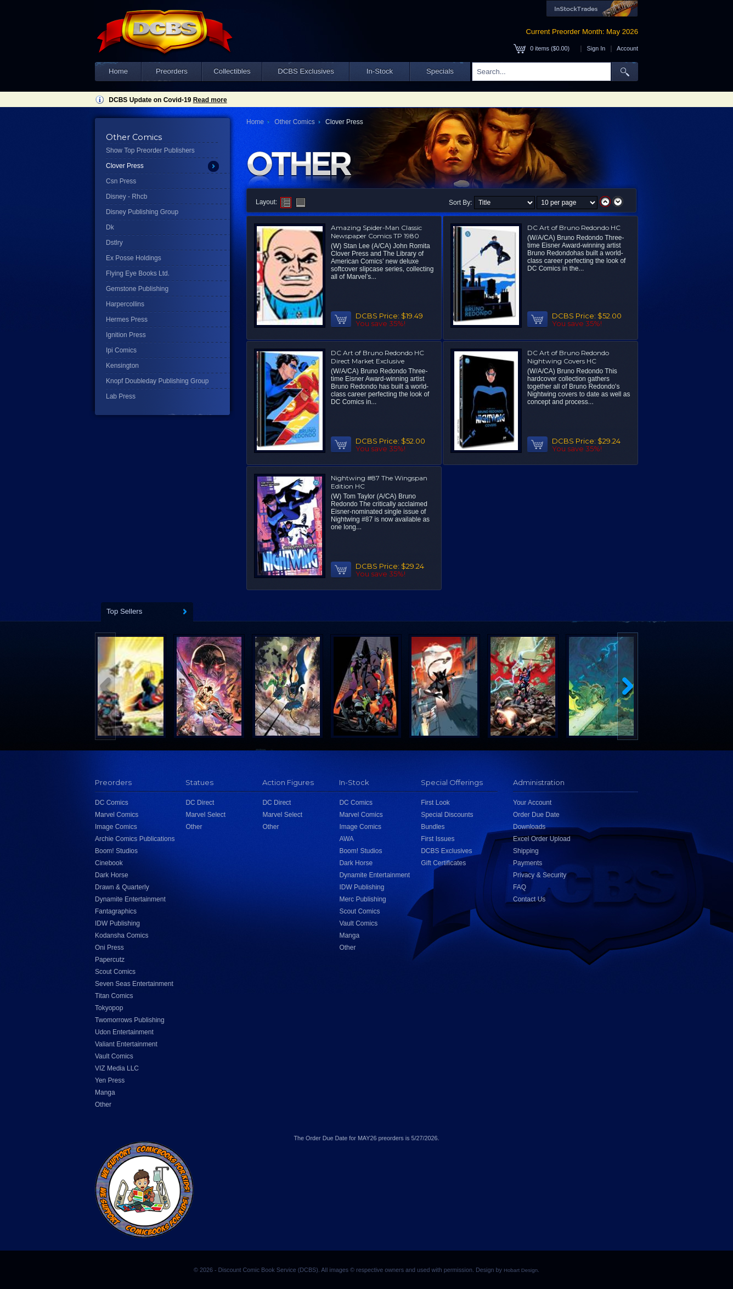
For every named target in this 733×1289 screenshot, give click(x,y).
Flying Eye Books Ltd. (138, 273)
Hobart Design (521, 1270)
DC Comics (111, 802)
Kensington (122, 365)
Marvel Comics (116, 815)
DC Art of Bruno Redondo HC (574, 227)
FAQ (519, 887)
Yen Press (110, 1080)
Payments (527, 863)
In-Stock (379, 71)
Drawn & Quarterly (122, 887)
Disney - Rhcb (126, 196)
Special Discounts (447, 815)
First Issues (437, 839)
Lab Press (121, 396)
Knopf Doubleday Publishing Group (157, 381)
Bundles (432, 827)
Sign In (596, 48)
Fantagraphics (116, 911)
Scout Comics (115, 972)
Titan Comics (114, 996)
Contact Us (529, 899)
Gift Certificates (443, 863)
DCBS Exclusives (306, 71)
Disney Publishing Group (142, 212)
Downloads (529, 827)
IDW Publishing (117, 923)
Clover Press (125, 166)
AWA (346, 839)
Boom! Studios (116, 851)
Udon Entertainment (124, 1032)
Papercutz (110, 959)
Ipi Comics (121, 350)
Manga (105, 1092)
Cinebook (109, 863)
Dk (110, 227)
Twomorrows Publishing (130, 1020)
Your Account (532, 802)
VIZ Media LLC (117, 1068)
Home (118, 71)
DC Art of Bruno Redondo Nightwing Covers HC (568, 357)
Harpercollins (125, 304)
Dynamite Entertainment (130, 899)
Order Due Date (536, 815)
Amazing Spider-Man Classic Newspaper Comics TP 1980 (376, 231)
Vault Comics (114, 1056)
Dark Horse (111, 875)
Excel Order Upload (542, 839)
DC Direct (199, 802)
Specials (440, 71)
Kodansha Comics (121, 935)
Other (103, 1104)
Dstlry (114, 242)
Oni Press (109, 947)
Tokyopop (109, 1008)
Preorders (172, 71)
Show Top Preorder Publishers (150, 150)
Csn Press (121, 181)
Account (627, 48)
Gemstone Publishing (137, 289)
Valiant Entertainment (126, 1044)
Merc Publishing (362, 899)
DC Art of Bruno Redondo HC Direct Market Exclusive (377, 357)
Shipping (526, 851)
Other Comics (294, 122)
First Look (435, 802)
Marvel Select (205, 815)
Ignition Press (126, 335)
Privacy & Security (539, 875)
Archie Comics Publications (134, 839)
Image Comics (116, 827)
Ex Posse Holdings (133, 258)
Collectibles (231, 71)
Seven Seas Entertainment (134, 984)
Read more (210, 100)
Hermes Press (127, 319)
